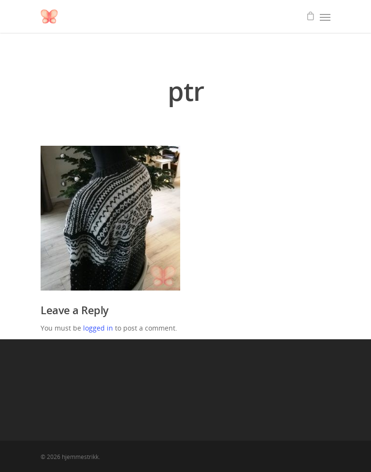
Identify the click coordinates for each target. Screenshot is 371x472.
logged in (98, 328)
